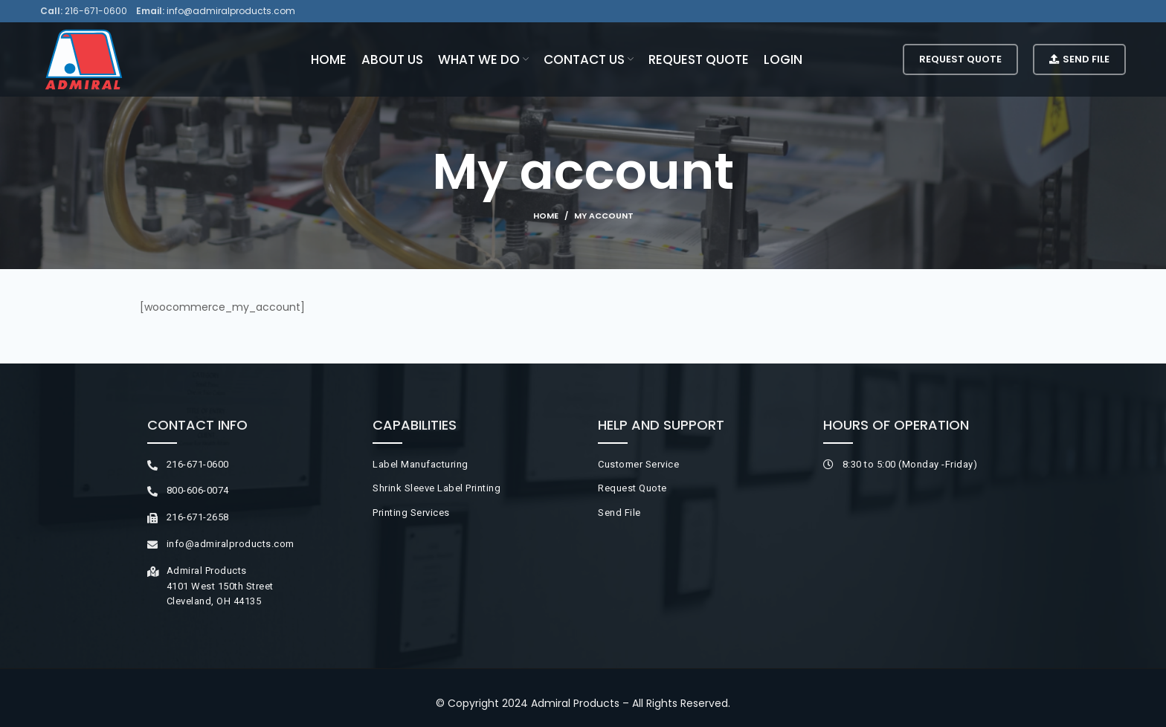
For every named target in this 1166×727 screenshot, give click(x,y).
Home (545, 216)
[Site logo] (83, 58)
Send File (1079, 59)
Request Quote (960, 59)
